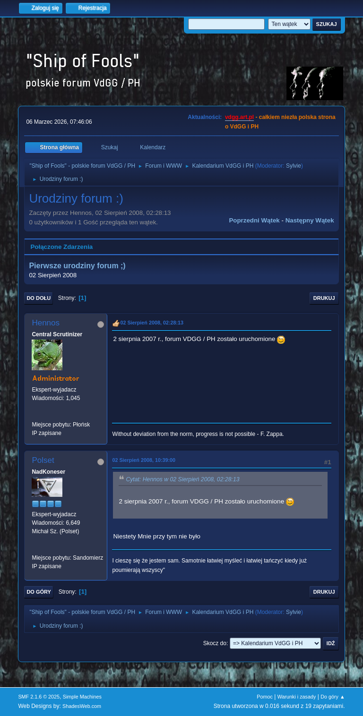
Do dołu (38, 298)
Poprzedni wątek (254, 220)
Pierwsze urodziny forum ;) (77, 266)
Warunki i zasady (296, 696)
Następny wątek (309, 220)
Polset (43, 460)
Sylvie (293, 165)
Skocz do (214, 643)
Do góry (38, 592)
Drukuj (324, 298)
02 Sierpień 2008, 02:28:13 (151, 322)
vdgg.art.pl (239, 117)
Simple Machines (82, 696)
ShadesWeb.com (81, 706)
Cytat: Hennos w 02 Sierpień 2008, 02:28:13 (182, 480)
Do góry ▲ (332, 696)
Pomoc (265, 696)
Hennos (46, 322)
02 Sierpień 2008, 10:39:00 (143, 460)
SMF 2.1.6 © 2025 (39, 696)
